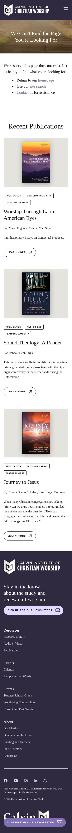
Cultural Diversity (39, 196)
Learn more (20, 252)
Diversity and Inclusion (18, 735)
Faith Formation (37, 466)
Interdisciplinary (17, 202)
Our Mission (11, 728)
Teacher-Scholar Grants (18, 695)
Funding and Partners (17, 742)
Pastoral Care (15, 473)
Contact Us (10, 755)
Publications (11, 650)
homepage (46, 80)
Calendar (9, 669)
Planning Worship (17, 334)
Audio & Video (13, 643)
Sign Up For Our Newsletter (35, 822)
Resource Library (14, 636)
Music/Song (34, 327)
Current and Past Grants (18, 709)
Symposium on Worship (18, 676)
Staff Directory (13, 749)
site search (38, 86)
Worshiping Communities (19, 702)
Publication (13, 196)
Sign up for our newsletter (34, 610)
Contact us (25, 92)
